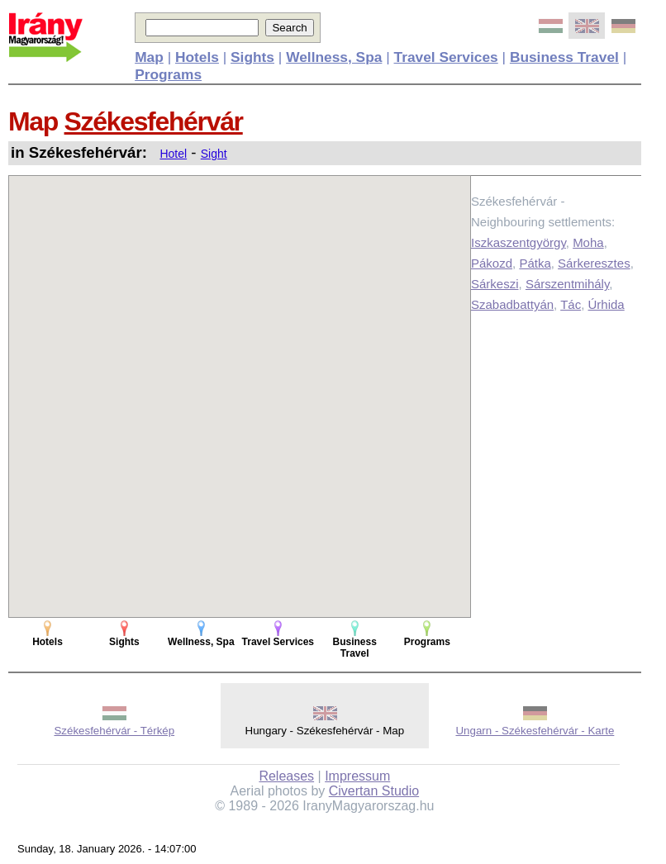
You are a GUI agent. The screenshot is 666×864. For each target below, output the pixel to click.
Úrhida (606, 304)
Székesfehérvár (153, 121)
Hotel (173, 153)
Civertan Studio (374, 791)
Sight (214, 153)
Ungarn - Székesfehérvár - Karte (534, 730)
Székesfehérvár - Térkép (114, 730)
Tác (570, 304)
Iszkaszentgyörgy (518, 242)
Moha (588, 242)
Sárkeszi (495, 284)
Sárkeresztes (594, 263)
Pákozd (491, 263)
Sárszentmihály (567, 284)
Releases (286, 776)
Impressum (357, 776)
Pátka (534, 263)
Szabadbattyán (512, 304)
